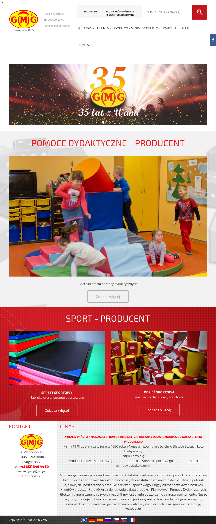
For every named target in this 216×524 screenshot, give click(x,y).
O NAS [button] (88, 28)
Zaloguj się (90, 11)
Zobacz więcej (108, 296)
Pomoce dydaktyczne (57, 25)
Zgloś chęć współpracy (120, 13)
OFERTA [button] (104, 28)
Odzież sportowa (54, 13)
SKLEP (184, 28)
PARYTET (170, 28)
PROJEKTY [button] (151, 28)
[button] (108, 94)
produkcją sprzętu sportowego (150, 460)
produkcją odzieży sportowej (90, 460)
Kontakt (85, 45)
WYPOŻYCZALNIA (127, 28)
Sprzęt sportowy (54, 19)
